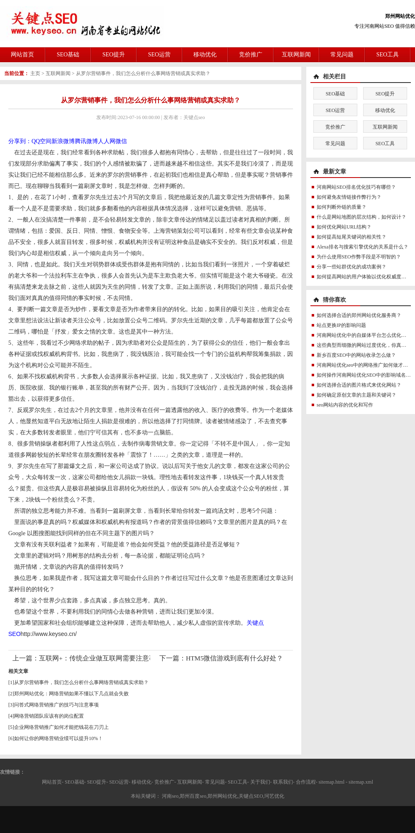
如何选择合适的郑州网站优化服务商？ (359, 315)
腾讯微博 (86, 141)
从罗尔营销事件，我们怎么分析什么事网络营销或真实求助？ (143, 73)
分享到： (20, 141)
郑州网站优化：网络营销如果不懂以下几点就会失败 (71, 694)
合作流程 (306, 782)
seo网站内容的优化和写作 (345, 405)
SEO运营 (159, 54)
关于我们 (260, 782)
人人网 (106, 141)
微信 (121, 141)
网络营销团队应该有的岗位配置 (49, 716)
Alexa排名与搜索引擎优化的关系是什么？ (362, 247)
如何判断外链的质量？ (341, 207)
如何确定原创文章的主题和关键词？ (356, 395)
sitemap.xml (361, 782)
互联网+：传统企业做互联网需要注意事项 (100, 658)
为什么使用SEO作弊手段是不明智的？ (359, 257)
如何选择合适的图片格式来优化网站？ (359, 385)
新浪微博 (63, 141)
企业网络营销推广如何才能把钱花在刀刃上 (61, 727)
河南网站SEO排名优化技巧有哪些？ (356, 187)
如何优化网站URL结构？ (344, 227)
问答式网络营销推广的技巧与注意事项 (56, 705)
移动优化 (205, 54)
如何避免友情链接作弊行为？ (349, 197)
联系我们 (283, 782)
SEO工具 (387, 54)
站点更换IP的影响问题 (341, 325)
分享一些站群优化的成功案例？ (351, 267)
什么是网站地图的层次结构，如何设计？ (361, 217)
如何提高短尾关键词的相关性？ (351, 237)
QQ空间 (41, 141)
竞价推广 (250, 54)
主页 (35, 73)
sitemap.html (331, 782)
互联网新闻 (296, 54)
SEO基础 (68, 54)
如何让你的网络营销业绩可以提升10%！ (58, 738)
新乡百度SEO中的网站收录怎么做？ (356, 355)
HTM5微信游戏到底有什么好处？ (234, 658)
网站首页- (52, 782)
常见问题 (342, 54)
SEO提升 (114, 54)
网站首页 (22, 54)
